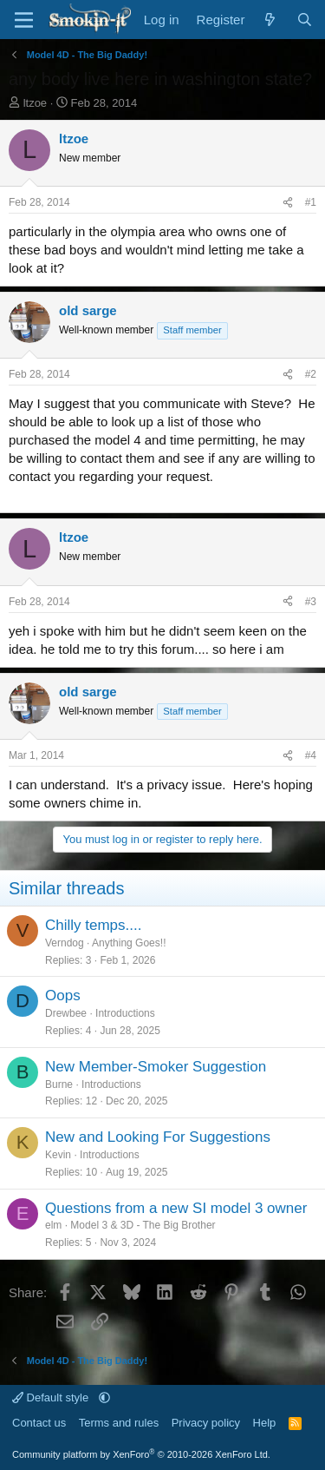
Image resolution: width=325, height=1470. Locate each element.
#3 (310, 602)
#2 (310, 374)
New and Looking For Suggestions (157, 1137)
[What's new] (270, 19)
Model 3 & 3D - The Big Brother (142, 1225)
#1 (310, 202)
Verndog (64, 943)
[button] (104, 1397)
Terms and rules (119, 1422)
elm (53, 1225)
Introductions (125, 1013)
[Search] (305, 19)
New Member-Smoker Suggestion (155, 1066)
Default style (52, 1397)
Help (264, 1422)
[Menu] (23, 20)
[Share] (287, 203)
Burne (59, 1084)
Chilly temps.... (93, 925)
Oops (63, 995)
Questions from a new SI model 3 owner (176, 1208)
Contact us (39, 1422)
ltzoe (35, 102)
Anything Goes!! (129, 943)
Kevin (58, 1155)
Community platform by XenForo (141, 1454)
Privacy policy (206, 1422)
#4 (310, 755)
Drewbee (66, 1013)
